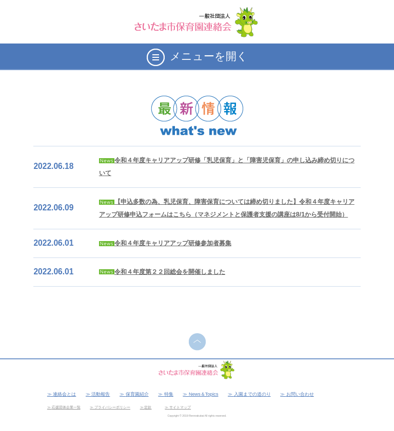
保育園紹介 (137, 394)
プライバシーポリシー (112, 407)
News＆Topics (204, 394)
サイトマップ (180, 407)
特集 (168, 394)
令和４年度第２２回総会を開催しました (169, 271)
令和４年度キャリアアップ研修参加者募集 (172, 243)
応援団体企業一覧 (66, 407)
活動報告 (100, 394)
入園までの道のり (252, 394)
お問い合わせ (300, 394)
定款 (147, 407)
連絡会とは (64, 394)
